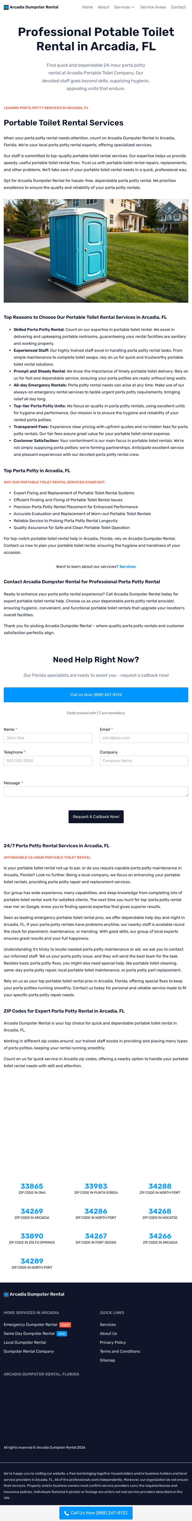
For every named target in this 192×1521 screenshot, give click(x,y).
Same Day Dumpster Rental (35, 1333)
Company (109, 752)
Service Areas (153, 7)
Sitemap (107, 1360)
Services (124, 7)
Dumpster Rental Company (29, 1351)
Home (87, 7)
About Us (108, 1333)
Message (13, 783)
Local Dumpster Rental (25, 1342)
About (103, 7)
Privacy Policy (113, 1342)
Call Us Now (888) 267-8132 (96, 694)
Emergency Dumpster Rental (37, 1324)
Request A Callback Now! (96, 816)
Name (10, 729)
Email (106, 729)
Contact (178, 7)
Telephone (15, 752)
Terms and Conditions (120, 1351)
